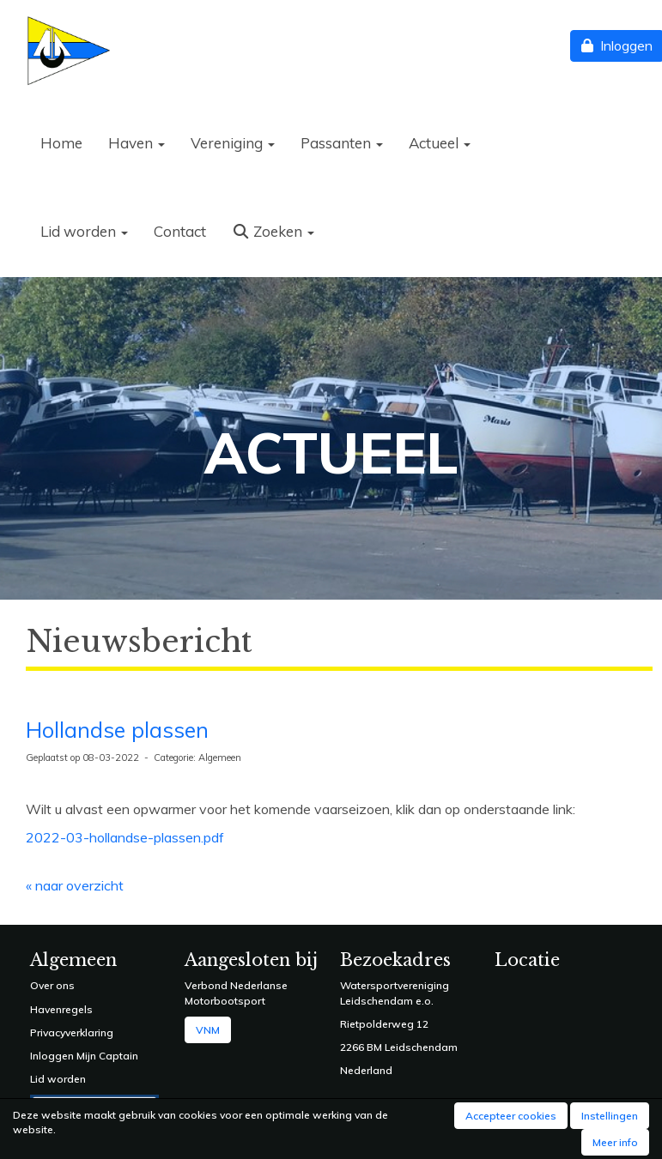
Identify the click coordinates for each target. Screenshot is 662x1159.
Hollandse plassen (117, 729)
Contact (180, 231)
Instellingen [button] (609, 1115)
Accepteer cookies (510, 1115)
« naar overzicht (75, 885)
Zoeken (273, 231)
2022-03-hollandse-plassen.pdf (125, 837)
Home (61, 143)
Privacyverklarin (68, 1032)
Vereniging (233, 143)
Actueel (440, 143)
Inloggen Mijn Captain (84, 1055)
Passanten (342, 143)
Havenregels (61, 1009)
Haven (136, 143)
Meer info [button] (615, 1142)
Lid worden (84, 231)
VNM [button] (208, 1029)
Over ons (52, 985)
